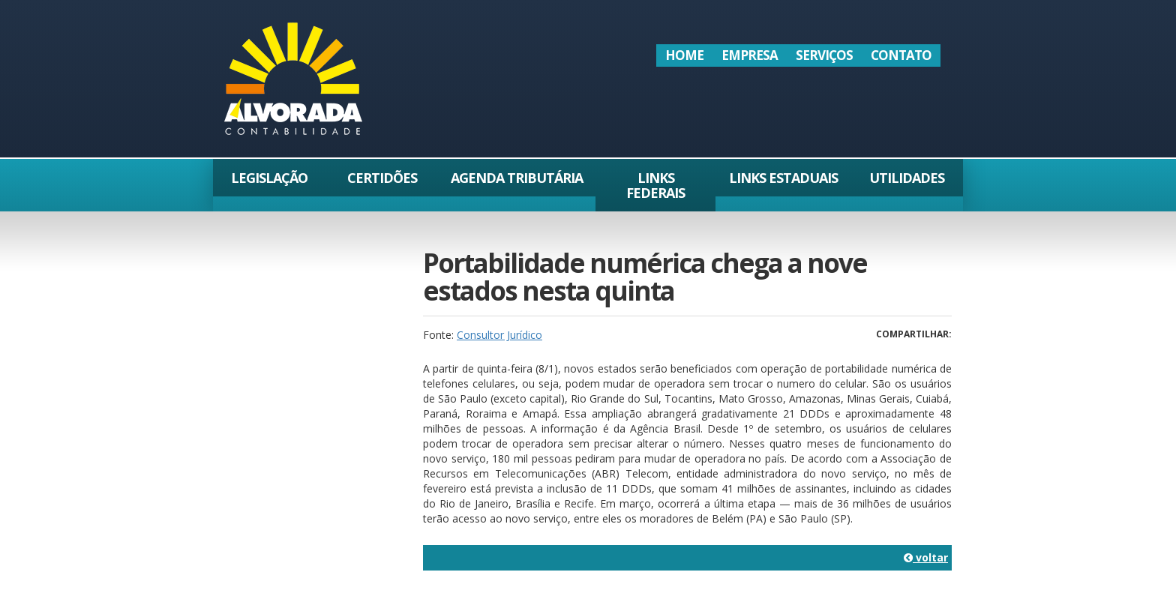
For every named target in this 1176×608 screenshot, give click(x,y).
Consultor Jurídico (499, 335)
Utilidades (906, 178)
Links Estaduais (783, 178)
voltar (926, 557)
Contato (901, 55)
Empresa (750, 55)
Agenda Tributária (517, 178)
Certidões (382, 178)
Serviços (824, 55)
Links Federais (655, 185)
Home (684, 55)
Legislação (269, 178)
